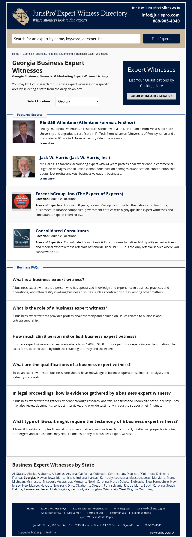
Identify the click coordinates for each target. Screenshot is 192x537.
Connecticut (116, 474)
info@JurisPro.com (129, 525)
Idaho (60, 477)
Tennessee (31, 489)
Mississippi (64, 481)
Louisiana (121, 477)
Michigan (18, 481)
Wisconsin (110, 489)
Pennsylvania (113, 485)
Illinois (70, 477)
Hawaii (42, 477)
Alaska (31, 474)
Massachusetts (140, 477)
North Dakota (120, 481)
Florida (17, 477)
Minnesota (33, 481)
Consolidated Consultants (62, 231)
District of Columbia (141, 474)
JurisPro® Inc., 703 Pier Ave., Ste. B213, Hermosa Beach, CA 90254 (74, 525)
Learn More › (47, 143)
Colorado (99, 474)
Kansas (93, 477)
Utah (53, 489)
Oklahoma (83, 485)
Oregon (97, 485)
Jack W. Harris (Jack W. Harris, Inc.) (75, 158)
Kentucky (106, 477)
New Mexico (30, 485)
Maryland (158, 477)
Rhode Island (133, 485)
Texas (44, 489)
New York (59, 485)
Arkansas (58, 474)
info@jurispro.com (161, 15)
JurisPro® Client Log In (164, 8)
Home (15, 53)
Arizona (71, 474)
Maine (171, 477)
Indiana (81, 477)
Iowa (51, 477)
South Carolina (154, 485)
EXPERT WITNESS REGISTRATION (151, 96)
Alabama (44, 474)
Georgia (27, 53)
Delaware (163, 474)
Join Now (138, 8)
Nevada (45, 485)
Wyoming (146, 489)
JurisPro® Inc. (48, 532)
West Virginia (128, 489)
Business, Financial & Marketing (54, 53)
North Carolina (98, 481)
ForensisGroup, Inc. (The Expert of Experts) (79, 194)
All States (18, 474)
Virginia (63, 489)
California (85, 474)
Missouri (49, 481)
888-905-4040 (166, 21)
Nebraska (138, 481)
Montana (80, 481)
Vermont (77, 489)
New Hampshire (157, 481)
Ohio (71, 485)
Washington (93, 489)
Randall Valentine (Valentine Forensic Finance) (87, 123)
